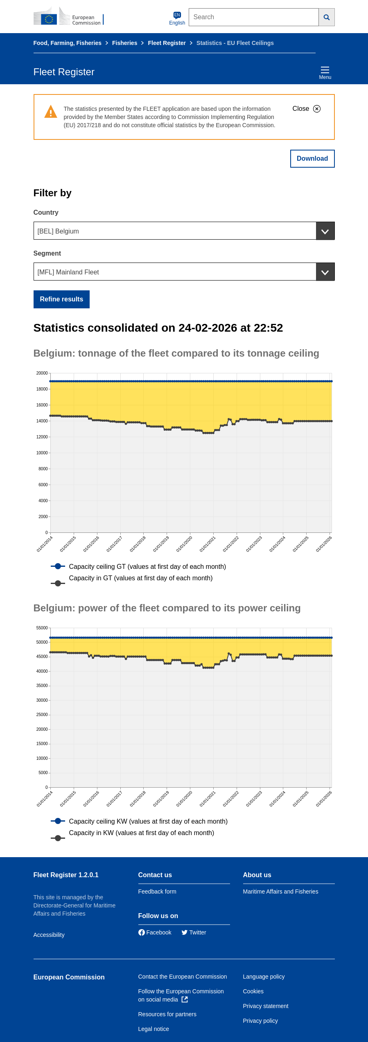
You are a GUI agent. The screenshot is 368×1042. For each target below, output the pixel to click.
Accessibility (49, 935)
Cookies (253, 991)
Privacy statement (266, 1006)
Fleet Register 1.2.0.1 (66, 874)
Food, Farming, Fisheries (68, 43)
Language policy (264, 976)
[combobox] (184, 230)
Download (312, 158)
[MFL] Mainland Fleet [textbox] (68, 272)
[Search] (327, 17)
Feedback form (157, 891)
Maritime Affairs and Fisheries (280, 891)
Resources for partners (167, 1014)
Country (46, 212)
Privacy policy (260, 1020)
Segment (47, 253)
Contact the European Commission (182, 976)
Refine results (62, 299)
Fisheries (124, 43)
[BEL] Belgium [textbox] (58, 231)
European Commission (69, 977)
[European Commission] (73, 16)
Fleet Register (167, 43)
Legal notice (153, 1029)
